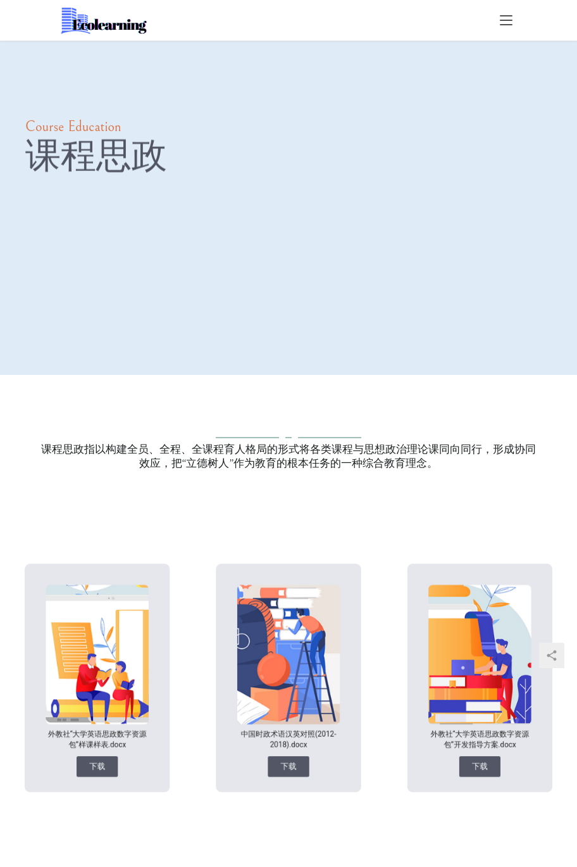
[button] (98, 744)
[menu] (506, 20)
